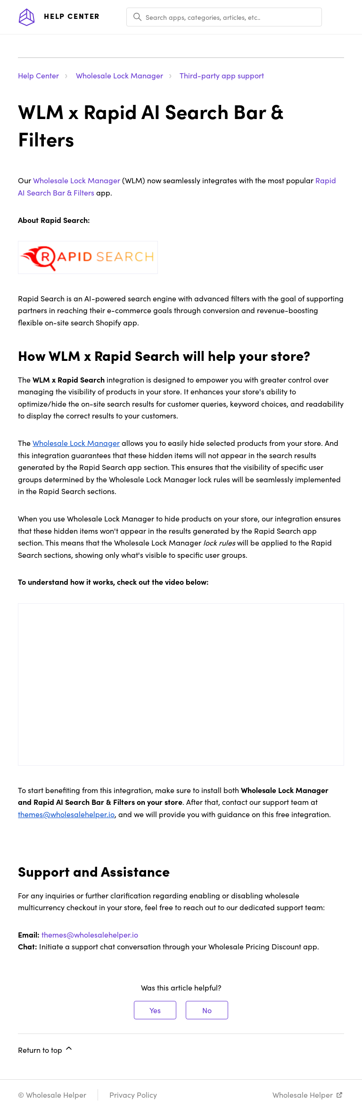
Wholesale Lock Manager (119, 75)
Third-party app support (222, 75)
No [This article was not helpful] (207, 1010)
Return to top (46, 1049)
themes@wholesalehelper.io (89, 934)
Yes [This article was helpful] (155, 1010)
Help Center (38, 75)
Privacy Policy (133, 1095)
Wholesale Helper (302, 1095)
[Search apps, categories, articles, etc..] (224, 17)
